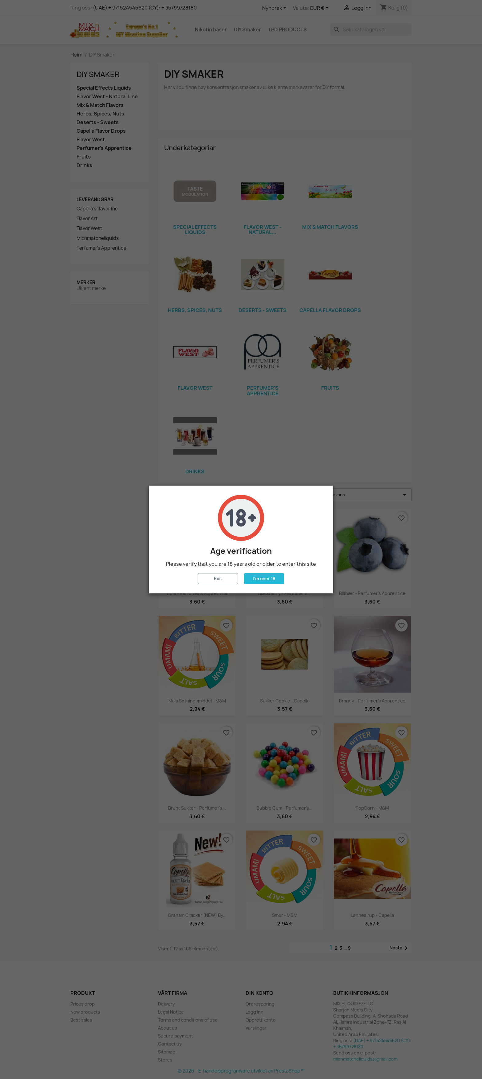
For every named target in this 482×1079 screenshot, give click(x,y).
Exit (218, 578)
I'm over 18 (264, 578)
